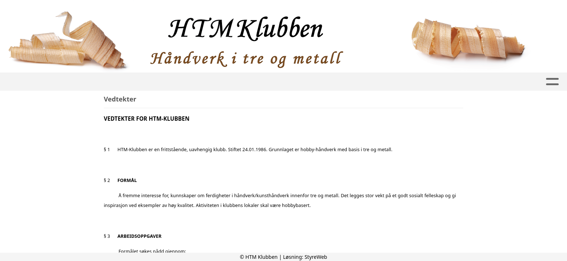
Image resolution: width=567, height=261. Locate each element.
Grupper (203, 81)
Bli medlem (456, 81)
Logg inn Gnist (365, 81)
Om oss (246, 81)
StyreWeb (315, 256)
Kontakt (289, 81)
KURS (324, 81)
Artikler (131, 81)
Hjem (100, 81)
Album (165, 81)
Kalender (414, 81)
